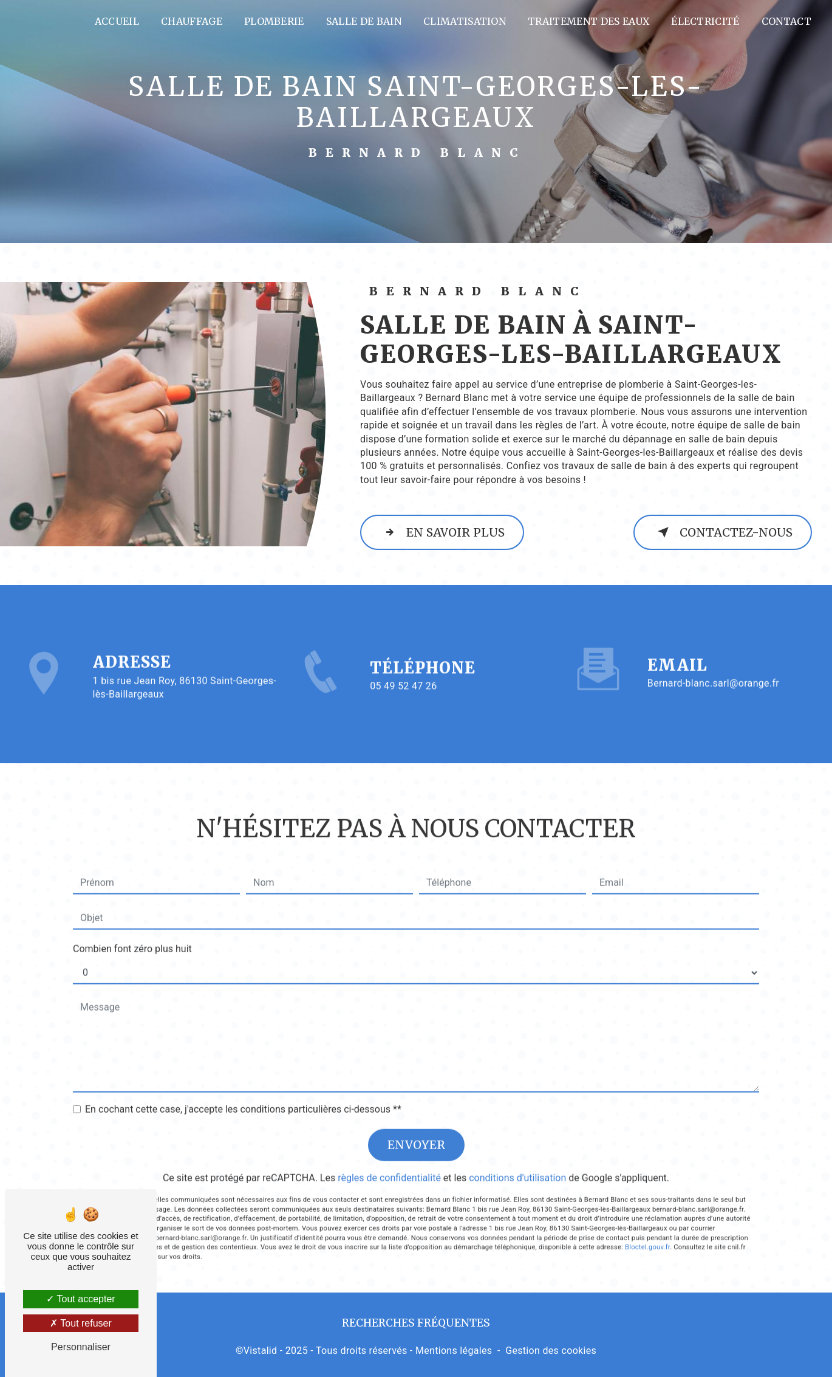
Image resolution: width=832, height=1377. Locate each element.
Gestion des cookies (550, 1350)
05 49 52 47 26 (403, 703)
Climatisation (464, 21)
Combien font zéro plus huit (132, 932)
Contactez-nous (723, 532)
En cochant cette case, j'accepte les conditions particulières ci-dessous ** (243, 1093)
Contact (786, 21)
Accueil (117, 21)
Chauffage (191, 21)
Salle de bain (363, 21)
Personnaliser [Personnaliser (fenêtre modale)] (81, 1347)
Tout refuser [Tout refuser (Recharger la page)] (81, 1323)
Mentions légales (453, 1350)
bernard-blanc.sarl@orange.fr (713, 667)
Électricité (705, 21)
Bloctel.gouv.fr (647, 1231)
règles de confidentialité (389, 1161)
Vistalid (261, 1350)
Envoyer (416, 1128)
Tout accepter (80, 1299)
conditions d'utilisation (517, 1161)
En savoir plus (442, 532)
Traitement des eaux (588, 21)
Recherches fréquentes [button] (416, 1323)
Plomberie (274, 21)
